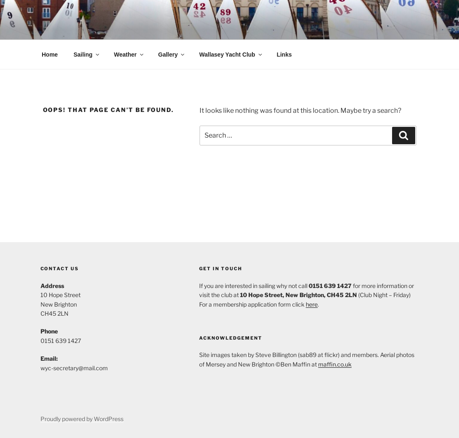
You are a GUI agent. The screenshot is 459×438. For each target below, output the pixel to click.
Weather (129, 54)
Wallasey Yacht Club (231, 54)
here (312, 304)
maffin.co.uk (335, 364)
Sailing (87, 54)
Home (50, 54)
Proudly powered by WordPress (82, 418)
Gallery (172, 54)
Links (284, 54)
